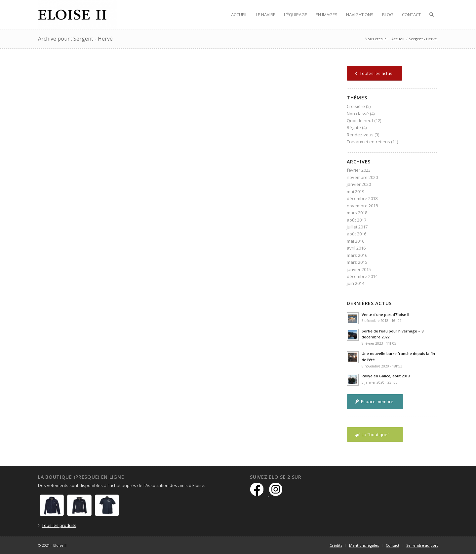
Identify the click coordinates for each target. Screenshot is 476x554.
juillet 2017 (357, 227)
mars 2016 (357, 255)
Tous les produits (59, 525)
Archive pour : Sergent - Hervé (75, 38)
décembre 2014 (362, 276)
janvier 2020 (359, 184)
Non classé (358, 114)
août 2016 (356, 234)
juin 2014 (355, 283)
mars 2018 (357, 213)
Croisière (356, 106)
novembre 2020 (362, 177)
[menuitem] (239, 14)
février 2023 (359, 170)
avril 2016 (356, 248)
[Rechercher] (431, 14)
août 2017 (356, 220)
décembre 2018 (362, 198)
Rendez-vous (360, 135)
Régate (354, 127)
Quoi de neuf (360, 120)
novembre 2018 (362, 206)
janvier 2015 (359, 269)
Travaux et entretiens (368, 142)
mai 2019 (355, 191)
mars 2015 (357, 262)
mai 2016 (355, 241)
